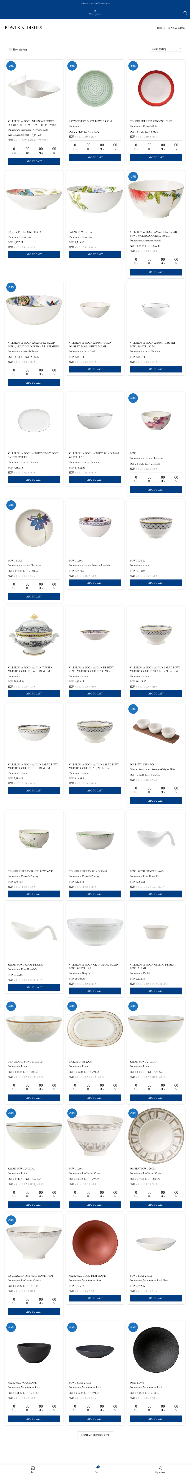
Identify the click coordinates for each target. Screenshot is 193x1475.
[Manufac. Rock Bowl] (33, 1365)
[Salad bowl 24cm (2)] (33, 1149)
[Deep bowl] (156, 1365)
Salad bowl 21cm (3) (145, 1073)
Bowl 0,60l (76, 1181)
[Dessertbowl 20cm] (156, 1149)
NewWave (26, 129)
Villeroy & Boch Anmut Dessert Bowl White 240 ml (153, 347)
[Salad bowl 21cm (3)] (156, 1040)
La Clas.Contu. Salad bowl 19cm (30, 1290)
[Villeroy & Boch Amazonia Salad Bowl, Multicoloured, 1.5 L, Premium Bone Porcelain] (33, 312)
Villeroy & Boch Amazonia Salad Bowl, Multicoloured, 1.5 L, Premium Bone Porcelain (33, 349)
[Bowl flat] (33, 533)
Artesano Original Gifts (164, 777)
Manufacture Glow (92, 1295)
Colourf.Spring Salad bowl (88, 880)
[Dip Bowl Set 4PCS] (156, 739)
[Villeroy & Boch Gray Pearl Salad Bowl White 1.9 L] (95, 942)
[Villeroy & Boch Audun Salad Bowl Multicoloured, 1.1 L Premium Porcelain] (33, 739)
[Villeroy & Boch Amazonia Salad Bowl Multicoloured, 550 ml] (156, 200)
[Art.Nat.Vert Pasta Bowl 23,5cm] (95, 88)
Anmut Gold (88, 354)
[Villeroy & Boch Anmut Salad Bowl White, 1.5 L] (95, 424)
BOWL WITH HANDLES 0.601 (148, 880)
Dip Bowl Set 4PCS (143, 772)
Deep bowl (138, 1398)
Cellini (147, 983)
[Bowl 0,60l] (95, 1149)
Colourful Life (151, 126)
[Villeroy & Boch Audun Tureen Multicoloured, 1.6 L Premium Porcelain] (33, 641)
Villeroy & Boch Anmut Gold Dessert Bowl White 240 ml (90, 347)
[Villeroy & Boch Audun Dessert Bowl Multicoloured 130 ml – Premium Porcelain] (95, 641)
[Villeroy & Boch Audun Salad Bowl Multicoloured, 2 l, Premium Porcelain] (95, 739)
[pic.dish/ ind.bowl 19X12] (33, 200)
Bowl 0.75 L (138, 565)
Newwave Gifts (40, 129)
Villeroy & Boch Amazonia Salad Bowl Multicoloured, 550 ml (154, 235)
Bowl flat (15, 565)
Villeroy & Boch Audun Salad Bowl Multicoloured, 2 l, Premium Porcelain (94, 776)
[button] (33, 161)
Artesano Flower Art (154, 462)
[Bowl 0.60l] (95, 533)
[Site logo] (95, 12)
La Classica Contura (92, 1186)
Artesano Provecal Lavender (96, 570)
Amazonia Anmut (153, 242)
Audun (147, 570)
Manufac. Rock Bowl (22, 1398)
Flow (146, 885)
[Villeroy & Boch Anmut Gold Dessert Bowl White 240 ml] (95, 312)
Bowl (134, 457)
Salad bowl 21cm (81, 233)
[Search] (185, 13)
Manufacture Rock (30, 1403)
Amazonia (26, 238)
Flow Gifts (155, 885)
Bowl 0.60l (76, 565)
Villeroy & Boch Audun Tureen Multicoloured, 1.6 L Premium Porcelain (30, 677)
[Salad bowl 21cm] (95, 200)
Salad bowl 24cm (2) (22, 1181)
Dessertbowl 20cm (143, 1181)
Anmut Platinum (152, 354)
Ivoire (24, 1078)
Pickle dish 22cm (81, 1073)
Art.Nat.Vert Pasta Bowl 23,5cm (90, 121)
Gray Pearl (87, 983)
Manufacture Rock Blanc (156, 1295)
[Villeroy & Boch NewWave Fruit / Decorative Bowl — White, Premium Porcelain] (33, 88)
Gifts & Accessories (141, 777)
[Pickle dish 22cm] (95, 1040)
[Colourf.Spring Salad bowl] (95, 848)
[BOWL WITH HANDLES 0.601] (156, 848)
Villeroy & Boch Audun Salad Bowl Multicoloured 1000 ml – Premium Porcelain (156, 677)
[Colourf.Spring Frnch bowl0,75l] (33, 848)
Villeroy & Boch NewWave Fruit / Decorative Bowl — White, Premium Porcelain (32, 125)
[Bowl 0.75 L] (156, 533)
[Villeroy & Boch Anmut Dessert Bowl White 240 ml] (156, 312)
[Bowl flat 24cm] (156, 1257)
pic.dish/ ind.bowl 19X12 (24, 233)
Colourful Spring (29, 885)
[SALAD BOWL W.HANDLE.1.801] (33, 942)
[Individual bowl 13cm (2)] (33, 1040)
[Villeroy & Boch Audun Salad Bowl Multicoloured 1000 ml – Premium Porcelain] (156, 641)
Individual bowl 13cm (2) (25, 1073)
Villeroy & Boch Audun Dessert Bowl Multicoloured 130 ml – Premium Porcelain (91, 677)
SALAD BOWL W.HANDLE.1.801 (26, 975)
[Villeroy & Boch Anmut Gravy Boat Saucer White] (33, 424)
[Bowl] (156, 424)
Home (160, 27)
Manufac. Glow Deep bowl (87, 1290)
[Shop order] (166, 49)
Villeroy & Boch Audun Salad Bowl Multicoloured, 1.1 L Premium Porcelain (33, 776)
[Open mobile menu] (5, 13)
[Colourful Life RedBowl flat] (156, 88)
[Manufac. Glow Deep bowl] (95, 1257)
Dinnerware (14, 129)
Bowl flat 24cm (142, 1290)
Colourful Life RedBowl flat (152, 121)
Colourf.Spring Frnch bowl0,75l (30, 880)
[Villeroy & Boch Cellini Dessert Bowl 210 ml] (156, 942)
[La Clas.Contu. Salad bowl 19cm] (33, 1257)
